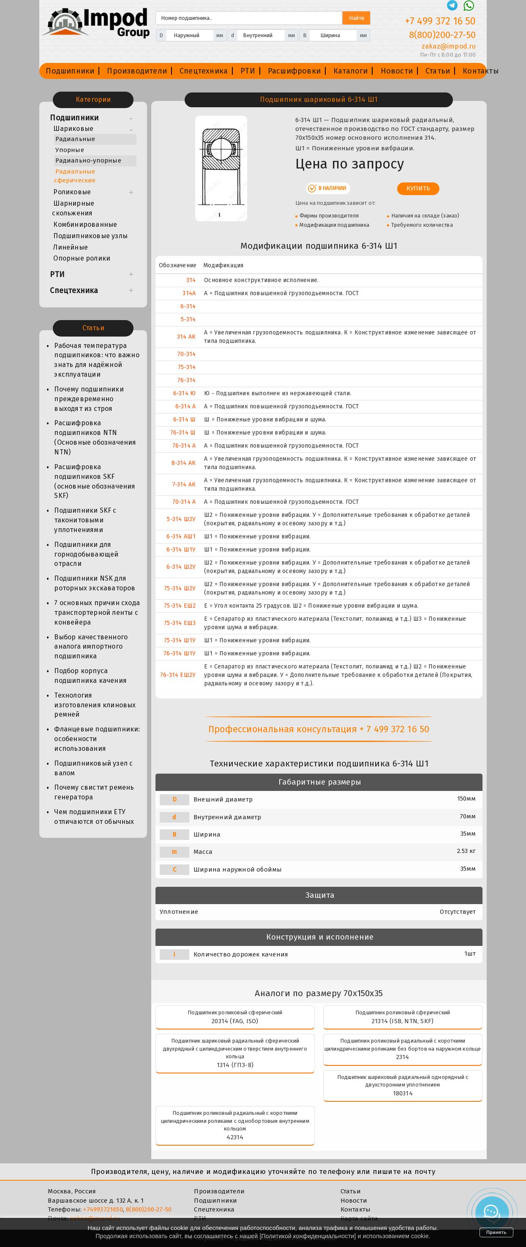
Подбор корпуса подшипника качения (90, 676)
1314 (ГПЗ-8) (235, 1065)
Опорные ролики (81, 258)
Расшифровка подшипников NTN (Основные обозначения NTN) (95, 437)
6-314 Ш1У (181, 549)
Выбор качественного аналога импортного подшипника (91, 646)
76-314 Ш (183, 432)
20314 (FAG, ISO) (235, 1021)
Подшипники (70, 71)
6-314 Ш (184, 419)
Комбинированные (85, 224)
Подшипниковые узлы (90, 236)
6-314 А (185, 406)
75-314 (187, 367)
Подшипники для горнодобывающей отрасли (86, 554)
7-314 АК (184, 484)
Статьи (437, 71)
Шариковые (73, 129)
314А (189, 293)
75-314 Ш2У (180, 588)
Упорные (69, 150)
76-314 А (184, 445)
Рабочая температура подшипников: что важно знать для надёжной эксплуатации (96, 360)
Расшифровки (294, 71)
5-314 (188, 319)
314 (191, 280)
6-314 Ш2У (181, 567)
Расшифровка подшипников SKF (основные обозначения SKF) (94, 481)
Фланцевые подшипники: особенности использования (97, 739)
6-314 (188, 306)
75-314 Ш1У (180, 640)
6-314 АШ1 (181, 536)
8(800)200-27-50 (149, 1209)
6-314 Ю (184, 393)
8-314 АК (184, 463)
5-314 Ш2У (181, 519)
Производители (137, 71)
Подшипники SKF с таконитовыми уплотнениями (85, 520)
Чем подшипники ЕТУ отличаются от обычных (94, 817)
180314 (403, 1093)
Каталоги (350, 71)
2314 (402, 1057)
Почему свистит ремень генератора (94, 792)
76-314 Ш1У (180, 653)
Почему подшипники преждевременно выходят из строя (88, 399)
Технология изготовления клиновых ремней (95, 705)
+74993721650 (103, 1209)
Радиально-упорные (88, 160)
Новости (397, 71)
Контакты (481, 71)
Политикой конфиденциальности (308, 1236)
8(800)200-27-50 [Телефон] (442, 35)
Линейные (70, 247)
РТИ (247, 71)
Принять (496, 1232)
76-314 (186, 380)
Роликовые (72, 192)
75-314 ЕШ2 (180, 605)
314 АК (186, 336)
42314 (234, 1137)
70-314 (186, 354)
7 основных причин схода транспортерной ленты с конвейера (97, 612)
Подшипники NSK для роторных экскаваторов (94, 583)
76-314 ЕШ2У (178, 675)
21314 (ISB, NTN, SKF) (402, 1021)
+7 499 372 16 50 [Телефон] (440, 21)
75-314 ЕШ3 (180, 623)
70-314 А (184, 501)
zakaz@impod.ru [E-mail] (449, 46)
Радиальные (75, 139)
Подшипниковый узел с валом (93, 768)
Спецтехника (204, 71)
